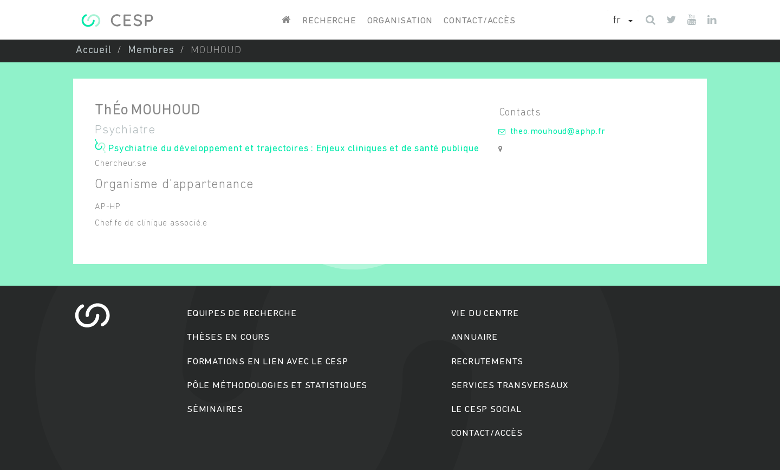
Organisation (400, 20)
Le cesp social (486, 409)
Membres (151, 51)
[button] (623, 21)
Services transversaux (509, 385)
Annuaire (474, 337)
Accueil (94, 51)
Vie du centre (485, 313)
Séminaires (215, 409)
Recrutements (487, 361)
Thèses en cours (228, 337)
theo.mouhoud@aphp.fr (558, 131)
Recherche (329, 20)
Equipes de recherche (242, 313)
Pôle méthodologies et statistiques (277, 385)
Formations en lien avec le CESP (267, 361)
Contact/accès (479, 20)
